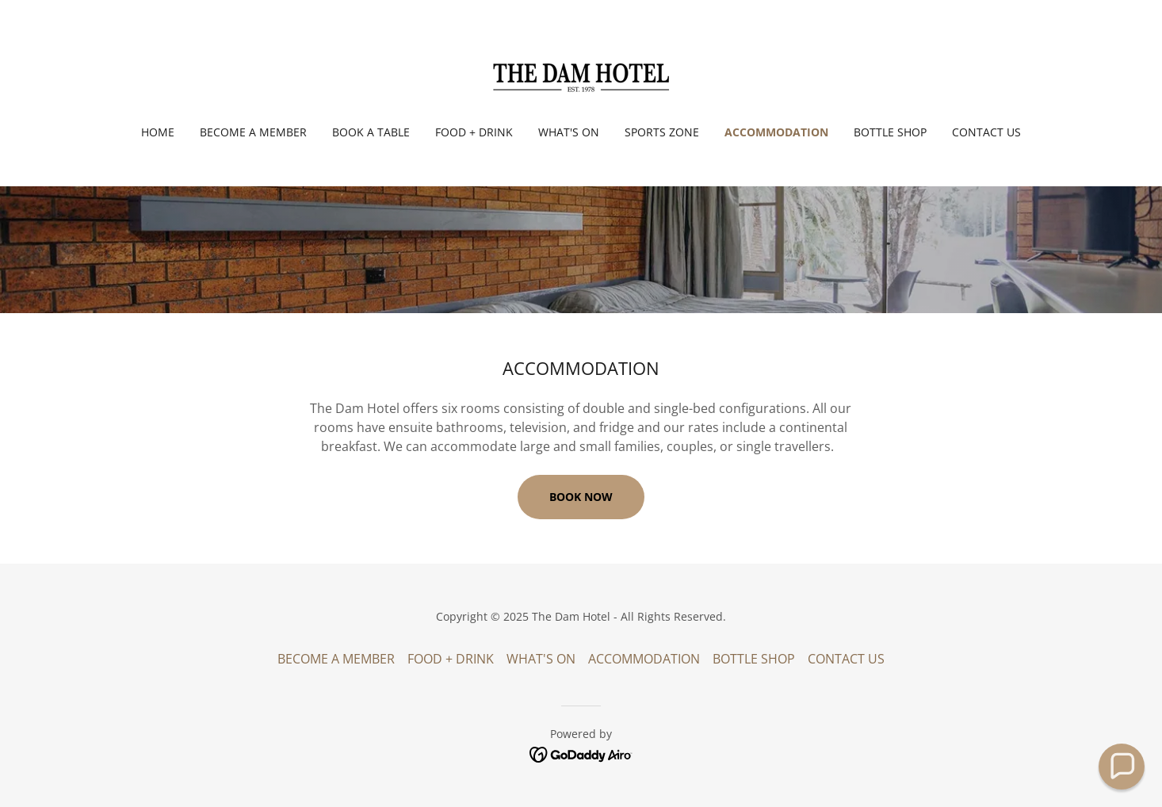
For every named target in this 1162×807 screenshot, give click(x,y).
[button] (1122, 767)
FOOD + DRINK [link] (474, 132)
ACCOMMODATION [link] (776, 132)
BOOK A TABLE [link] (371, 132)
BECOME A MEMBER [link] (253, 132)
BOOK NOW (581, 496)
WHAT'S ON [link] (568, 132)
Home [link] (157, 132)
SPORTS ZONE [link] (662, 132)
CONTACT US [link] (986, 132)
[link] (581, 73)
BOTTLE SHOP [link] (890, 132)
